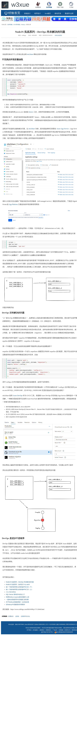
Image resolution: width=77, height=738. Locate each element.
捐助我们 (42, 632)
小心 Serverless (11, 594)
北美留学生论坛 (25, 618)
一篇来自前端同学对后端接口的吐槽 (17, 601)
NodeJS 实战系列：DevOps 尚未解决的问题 (20, 584)
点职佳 (17, 618)
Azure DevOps (17, 397)
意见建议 (35, 632)
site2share (30, 54)
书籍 (62, 7)
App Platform (13, 205)
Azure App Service (63, 129)
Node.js (23, 24)
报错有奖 (48, 632)
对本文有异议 (58, 35)
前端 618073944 (19, 626)
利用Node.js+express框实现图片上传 (17, 599)
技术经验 (10, 24)
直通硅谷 (11, 618)
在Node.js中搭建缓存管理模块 (15, 606)
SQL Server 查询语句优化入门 (15, 596)
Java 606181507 (29, 626)
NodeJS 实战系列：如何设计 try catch (18, 586)
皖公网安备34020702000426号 (63, 634)
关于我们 (29, 632)
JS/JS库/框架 (17, 24)
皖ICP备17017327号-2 (47, 634)
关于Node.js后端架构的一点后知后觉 (17, 604)
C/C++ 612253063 (51, 626)
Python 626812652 (40, 626)
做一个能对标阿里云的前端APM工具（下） (19, 589)
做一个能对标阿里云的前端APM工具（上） (19, 591)
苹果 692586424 (70, 626)
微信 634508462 (61, 626)
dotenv (31, 113)
